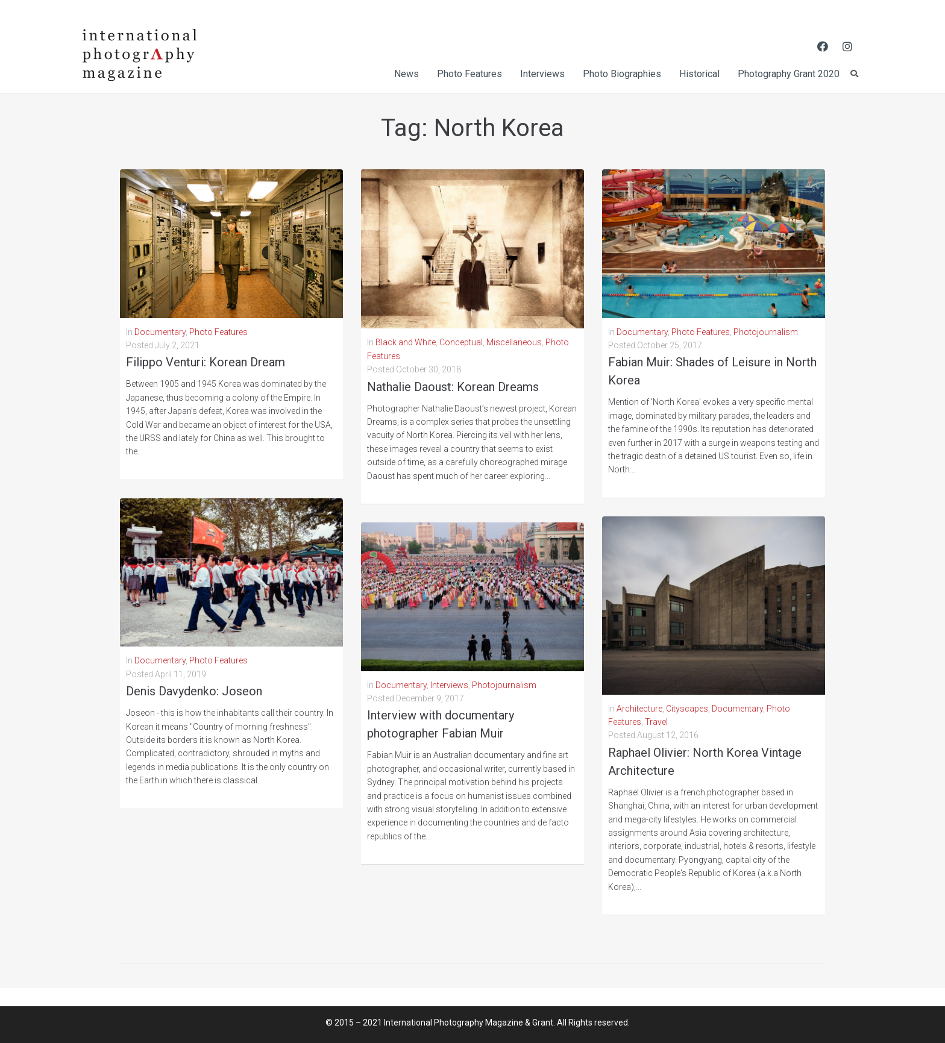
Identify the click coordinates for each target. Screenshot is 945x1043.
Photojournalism (504, 685)
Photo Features (218, 332)
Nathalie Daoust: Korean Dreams (453, 387)
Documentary (160, 332)
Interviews (449, 685)
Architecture (639, 708)
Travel (656, 722)
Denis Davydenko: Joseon (194, 691)
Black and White (405, 342)
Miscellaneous (514, 342)
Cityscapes (687, 708)
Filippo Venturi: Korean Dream (205, 362)
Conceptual (461, 342)
